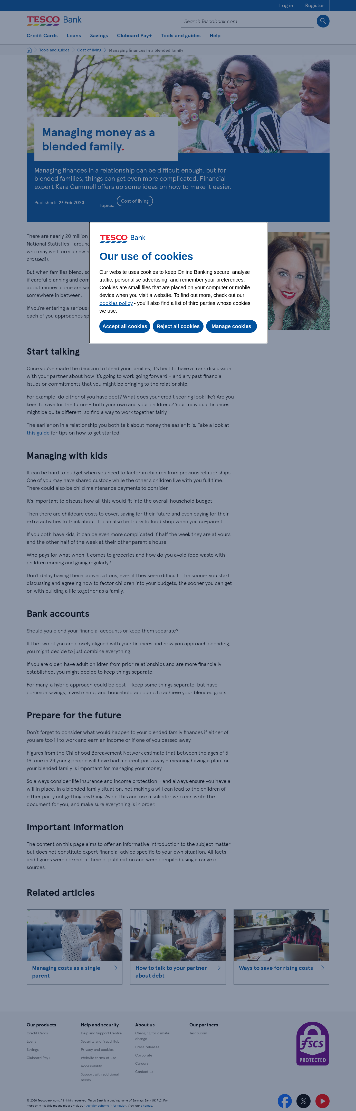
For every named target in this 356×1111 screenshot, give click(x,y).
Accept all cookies (124, 326)
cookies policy (116, 302)
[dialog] (178, 282)
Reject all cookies (178, 326)
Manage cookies (231, 326)
